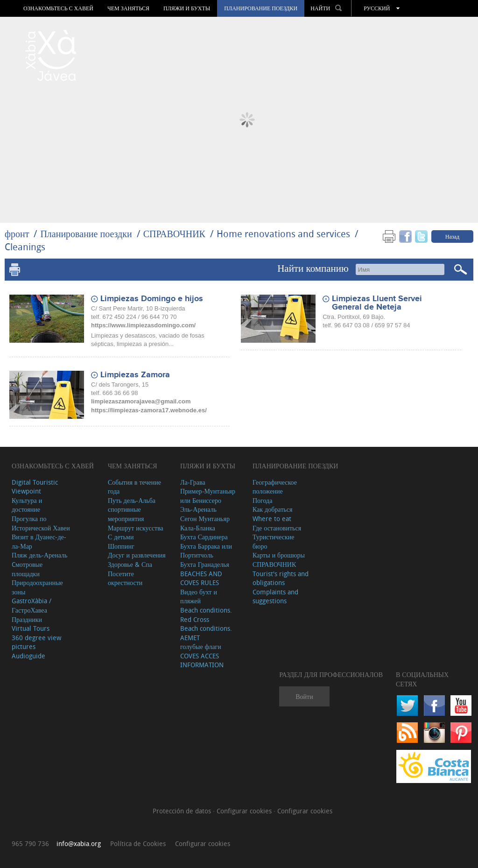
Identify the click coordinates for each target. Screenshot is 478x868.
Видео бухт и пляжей (198, 596)
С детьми (121, 536)
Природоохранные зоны (37, 587)
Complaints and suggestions (275, 596)
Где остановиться (277, 527)
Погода (262, 500)
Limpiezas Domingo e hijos (151, 299)
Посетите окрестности (125, 578)
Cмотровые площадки (27, 569)
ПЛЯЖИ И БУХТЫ (186, 8)
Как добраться (272, 509)
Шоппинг (121, 546)
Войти (304, 696)
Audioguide (28, 655)
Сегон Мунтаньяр (205, 518)
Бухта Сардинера (204, 536)
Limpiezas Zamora (135, 375)
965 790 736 (30, 843)
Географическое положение (275, 487)
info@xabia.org (78, 843)
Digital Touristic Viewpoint (35, 487)
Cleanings (25, 246)
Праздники (27, 619)
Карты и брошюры (279, 554)
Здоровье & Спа (130, 564)
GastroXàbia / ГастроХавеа (31, 605)
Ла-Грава (192, 482)
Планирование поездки (260, 8)
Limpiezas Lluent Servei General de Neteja (377, 303)
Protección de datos (183, 810)
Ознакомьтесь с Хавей (58, 8)
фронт (17, 233)
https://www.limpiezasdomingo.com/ (143, 325)
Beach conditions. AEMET (206, 633)
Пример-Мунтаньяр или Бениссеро (207, 496)
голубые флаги (200, 646)
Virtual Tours (30, 628)
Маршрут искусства (135, 527)
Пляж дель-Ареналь (39, 554)
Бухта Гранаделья (204, 564)
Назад (452, 236)
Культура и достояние (27, 505)
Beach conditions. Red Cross (206, 615)
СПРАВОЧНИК (174, 233)
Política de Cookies (138, 843)
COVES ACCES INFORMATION (202, 660)
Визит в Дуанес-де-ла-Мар (39, 541)
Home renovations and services (283, 233)
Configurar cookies (245, 810)
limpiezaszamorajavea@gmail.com (141, 401)
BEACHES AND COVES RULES (201, 578)
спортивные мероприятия (126, 514)
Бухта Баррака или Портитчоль (206, 551)
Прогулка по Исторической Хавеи (41, 523)
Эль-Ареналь (198, 509)
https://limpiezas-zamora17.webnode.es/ (149, 410)
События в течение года (134, 487)
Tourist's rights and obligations (281, 578)
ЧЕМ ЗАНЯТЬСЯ (128, 8)
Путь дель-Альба (131, 500)
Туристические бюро (274, 541)
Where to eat (272, 518)
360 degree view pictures (36, 642)
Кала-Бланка (197, 527)
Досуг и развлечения (137, 554)
